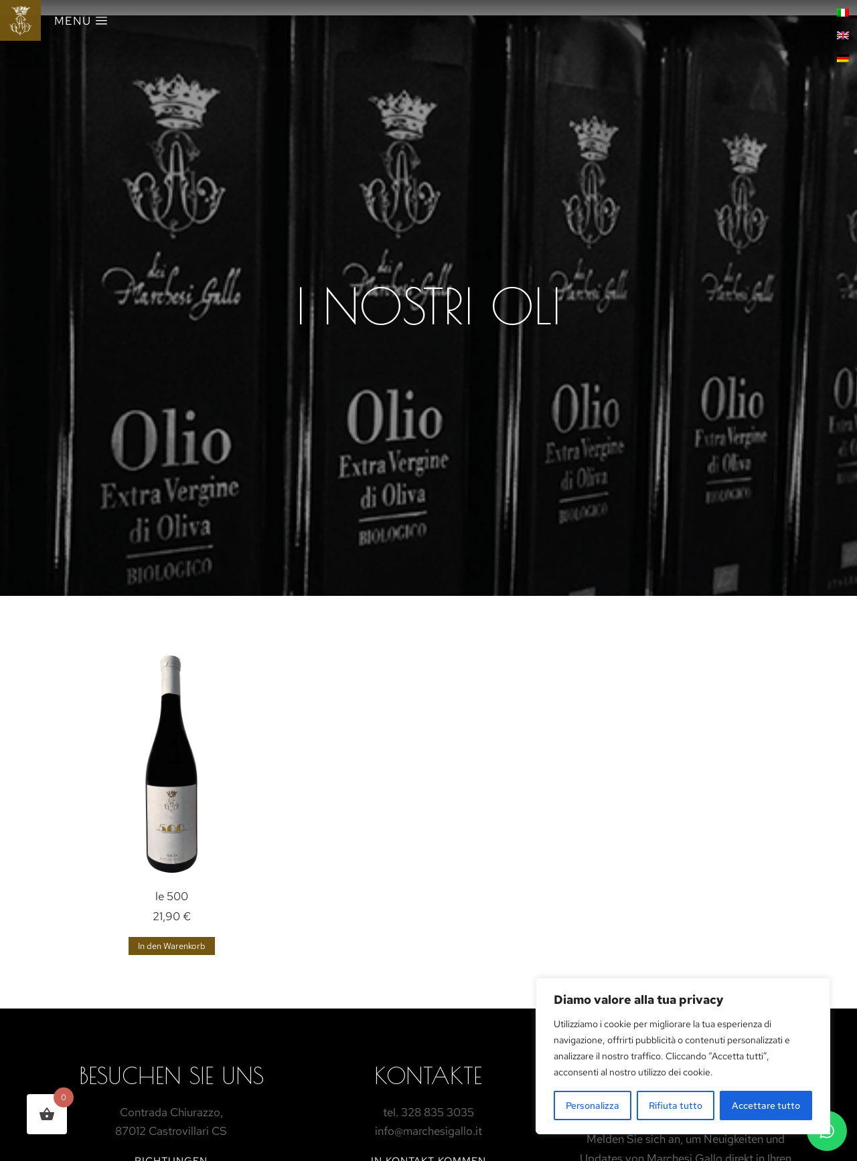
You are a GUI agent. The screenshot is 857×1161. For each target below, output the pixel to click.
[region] (683, 1056)
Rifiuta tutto (675, 1105)
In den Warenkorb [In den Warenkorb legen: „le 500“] (172, 946)
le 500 (171, 896)
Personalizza (592, 1105)
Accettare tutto (766, 1105)
